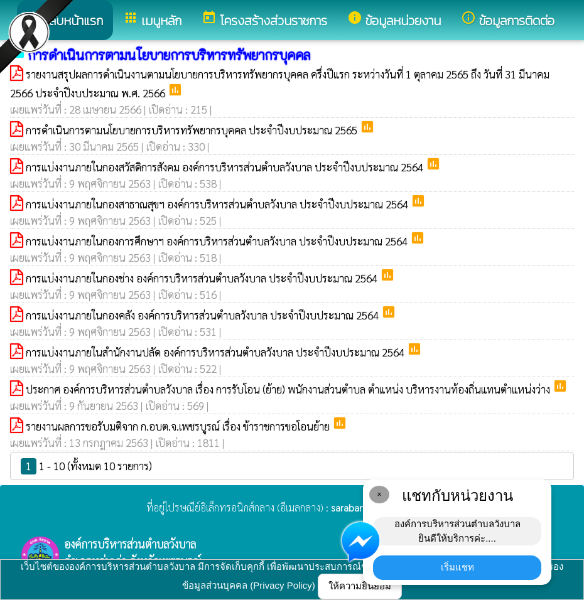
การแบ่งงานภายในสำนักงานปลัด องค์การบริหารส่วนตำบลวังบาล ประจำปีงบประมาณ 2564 (216, 352)
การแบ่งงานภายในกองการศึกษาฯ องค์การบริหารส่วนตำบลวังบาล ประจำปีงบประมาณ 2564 (218, 241)
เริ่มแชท (457, 567)
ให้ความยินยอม (359, 586)
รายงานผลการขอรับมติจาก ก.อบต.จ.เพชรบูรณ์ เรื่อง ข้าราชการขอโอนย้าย (179, 426)
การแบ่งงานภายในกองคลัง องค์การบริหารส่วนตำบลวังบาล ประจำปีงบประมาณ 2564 (203, 315)
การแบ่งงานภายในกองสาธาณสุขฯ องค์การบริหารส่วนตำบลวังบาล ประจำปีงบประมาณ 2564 (218, 204)
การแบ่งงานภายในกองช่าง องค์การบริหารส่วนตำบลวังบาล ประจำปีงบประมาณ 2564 (203, 278)
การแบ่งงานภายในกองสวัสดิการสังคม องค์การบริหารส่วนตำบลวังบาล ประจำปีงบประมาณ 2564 (226, 167)
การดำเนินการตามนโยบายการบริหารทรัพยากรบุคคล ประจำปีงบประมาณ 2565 (193, 130)
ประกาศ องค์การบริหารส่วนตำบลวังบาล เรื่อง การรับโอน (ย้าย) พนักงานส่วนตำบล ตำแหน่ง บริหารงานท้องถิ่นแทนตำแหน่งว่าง (289, 389)
